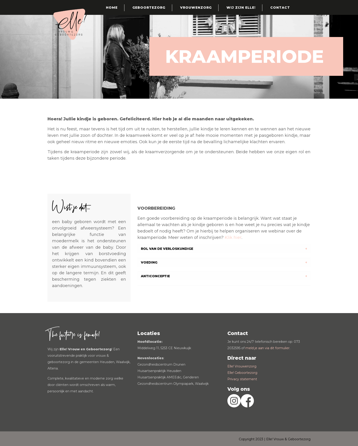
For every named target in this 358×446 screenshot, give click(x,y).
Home (112, 7)
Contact (280, 7)
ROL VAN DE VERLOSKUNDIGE (167, 249)
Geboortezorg (148, 7)
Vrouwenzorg (196, 7)
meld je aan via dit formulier (267, 348)
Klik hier (233, 237)
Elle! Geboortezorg (242, 373)
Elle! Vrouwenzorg (241, 366)
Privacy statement (242, 379)
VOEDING (149, 262)
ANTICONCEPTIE (155, 276)
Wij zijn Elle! (240, 7)
